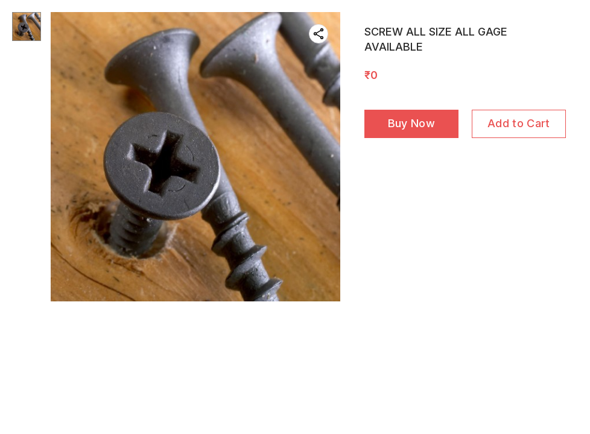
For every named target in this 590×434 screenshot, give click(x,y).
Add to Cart (518, 123)
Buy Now (411, 123)
